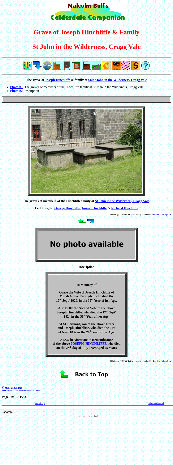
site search (82, 416)
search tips (40, 403)
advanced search (156, 403)
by (92, 416)
